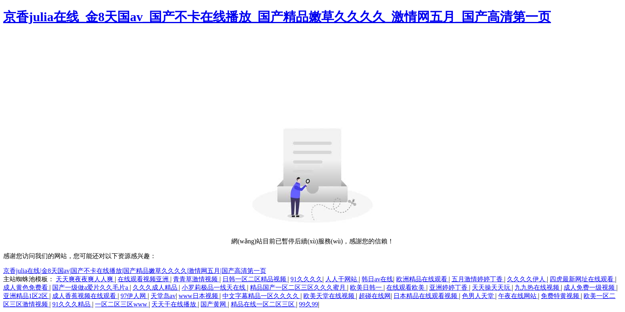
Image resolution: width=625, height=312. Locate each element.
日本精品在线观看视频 (426, 295)
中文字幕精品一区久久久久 (261, 295)
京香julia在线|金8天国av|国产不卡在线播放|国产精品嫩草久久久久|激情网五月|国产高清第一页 (134, 270)
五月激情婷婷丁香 (478, 279)
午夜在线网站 (518, 295)
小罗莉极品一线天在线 (214, 287)
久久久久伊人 (527, 279)
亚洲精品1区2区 (26, 295)
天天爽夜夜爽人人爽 (85, 279)
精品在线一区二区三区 (263, 304)
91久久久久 (306, 279)
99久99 (308, 304)
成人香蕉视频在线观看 (85, 295)
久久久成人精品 (156, 287)
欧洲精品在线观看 (422, 279)
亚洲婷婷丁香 (449, 287)
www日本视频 (199, 295)
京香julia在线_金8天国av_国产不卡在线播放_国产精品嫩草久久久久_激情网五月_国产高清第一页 (277, 17)
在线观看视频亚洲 (144, 279)
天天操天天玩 (492, 287)
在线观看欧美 (406, 287)
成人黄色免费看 (26, 287)
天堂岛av (163, 295)
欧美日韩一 (366, 287)
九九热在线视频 (538, 287)
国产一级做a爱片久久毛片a (91, 287)
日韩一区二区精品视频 (255, 279)
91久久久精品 (72, 304)
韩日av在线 (377, 279)
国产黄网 (214, 304)
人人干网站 (342, 279)
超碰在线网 (375, 295)
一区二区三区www (122, 304)
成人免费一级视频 (590, 287)
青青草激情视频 (196, 279)
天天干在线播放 (174, 304)
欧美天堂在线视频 (329, 295)
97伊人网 (133, 295)
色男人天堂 (478, 295)
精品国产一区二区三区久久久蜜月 (298, 287)
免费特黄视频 (561, 295)
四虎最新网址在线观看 (582, 279)
